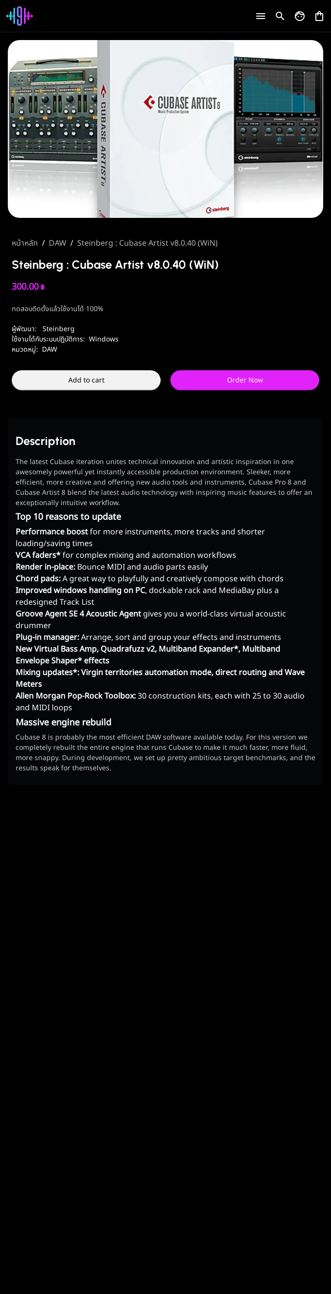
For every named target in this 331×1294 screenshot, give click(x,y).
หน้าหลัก (25, 243)
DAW (57, 243)
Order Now (245, 380)
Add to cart (86, 380)
